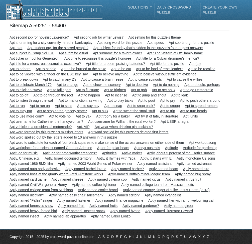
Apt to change (67, 85)
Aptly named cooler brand (98, 190)
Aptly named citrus (146, 179)
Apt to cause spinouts (145, 79)
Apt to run (17, 106)
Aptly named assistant (154, 164)
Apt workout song (202, 143)
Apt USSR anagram (176, 121)
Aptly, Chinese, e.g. (25, 158)
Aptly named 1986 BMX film (31, 164)
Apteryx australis (147, 148)
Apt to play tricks (120, 100)
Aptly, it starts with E (156, 158)
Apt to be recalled (201, 69)
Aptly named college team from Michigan (41, 190)
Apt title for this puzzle (167, 64)
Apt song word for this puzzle (120, 43)
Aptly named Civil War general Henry (38, 185)
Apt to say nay (88, 106)
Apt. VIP (83, 127)
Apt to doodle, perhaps (202, 85)
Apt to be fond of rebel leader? (159, 69)
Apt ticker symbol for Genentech (34, 58)
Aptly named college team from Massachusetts (157, 185)
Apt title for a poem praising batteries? (115, 64)
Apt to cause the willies (184, 79)
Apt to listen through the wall (32, 100)
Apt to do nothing (166, 85)
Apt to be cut (121, 69)
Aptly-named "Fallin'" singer (31, 200)
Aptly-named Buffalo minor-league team (139, 174)
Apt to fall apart (59, 90)
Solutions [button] (138, 7)
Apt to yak (83, 116)
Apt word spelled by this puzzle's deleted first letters (128, 132)
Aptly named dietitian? (27, 195)
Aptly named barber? (127, 169)
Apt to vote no (60, 116)
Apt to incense (116, 95)
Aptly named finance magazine (119, 200)
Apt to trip (167, 111)
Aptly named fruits (103, 206)
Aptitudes (109, 153)
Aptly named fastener (73, 200)
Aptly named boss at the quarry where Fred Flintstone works (56, 174)
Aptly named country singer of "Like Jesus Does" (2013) (166, 190)
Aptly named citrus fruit (183, 179)
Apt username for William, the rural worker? (122, 121)
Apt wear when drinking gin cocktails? (123, 127)
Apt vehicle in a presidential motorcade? (41, 127)
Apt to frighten (115, 90)
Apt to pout (146, 100)
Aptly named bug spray (193, 174)
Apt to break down (24, 79)
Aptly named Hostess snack (83, 211)
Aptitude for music (24, 153)
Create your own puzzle (220, 10)
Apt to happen (89, 95)
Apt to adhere (20, 69)
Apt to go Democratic (196, 90)
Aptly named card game (28, 179)
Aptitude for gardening (200, 148)
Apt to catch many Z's (59, 79)
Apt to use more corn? (27, 116)
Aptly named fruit (71, 206)
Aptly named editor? (124, 195)
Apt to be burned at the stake (83, 69)
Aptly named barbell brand (85, 169)
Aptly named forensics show (31, 206)
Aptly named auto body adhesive (35, 169)
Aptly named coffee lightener (94, 185)
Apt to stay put (21, 111)
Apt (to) (195, 64)
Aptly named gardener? (140, 206)
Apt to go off (19, 95)
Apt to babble (46, 69)
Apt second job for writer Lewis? (98, 37)
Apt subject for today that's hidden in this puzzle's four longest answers (148, 48)
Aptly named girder (179, 206)
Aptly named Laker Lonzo (111, 216)
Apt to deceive (137, 85)
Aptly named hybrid (125, 211)
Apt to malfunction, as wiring (80, 100)
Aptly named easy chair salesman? (76, 195)
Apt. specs (155, 43)
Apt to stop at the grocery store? (62, 111)
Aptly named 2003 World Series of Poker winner (95, 164)
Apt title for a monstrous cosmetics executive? (45, 64)
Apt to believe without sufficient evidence (164, 74)
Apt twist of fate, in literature (156, 116)
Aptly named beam (163, 169)
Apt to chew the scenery (101, 85)
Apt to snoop (170, 106)
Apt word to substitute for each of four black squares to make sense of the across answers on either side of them (97, 143)
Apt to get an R (163, 90)
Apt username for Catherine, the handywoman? (46, 121)
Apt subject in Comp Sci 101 (32, 53)
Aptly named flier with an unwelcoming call (181, 200)
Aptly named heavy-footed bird (33, 211)
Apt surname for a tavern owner (117, 53)
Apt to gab (139, 90)
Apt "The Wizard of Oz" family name (175, 53)
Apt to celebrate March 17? (31, 85)
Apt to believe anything (110, 74)
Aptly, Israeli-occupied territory (68, 158)
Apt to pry (167, 100)
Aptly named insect (24, 216)
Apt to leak (179, 95)
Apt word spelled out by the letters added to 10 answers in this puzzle (63, 137)
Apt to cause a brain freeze (102, 79)
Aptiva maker (131, 153)
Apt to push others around (200, 100)
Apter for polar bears (113, 148)
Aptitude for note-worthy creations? (70, 153)
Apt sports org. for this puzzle (191, 43)
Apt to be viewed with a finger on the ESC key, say (49, 74)
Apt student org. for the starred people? (57, 48)
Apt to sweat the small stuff (134, 111)
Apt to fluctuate (87, 90)
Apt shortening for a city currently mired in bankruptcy (51, 43)
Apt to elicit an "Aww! (26, 90)
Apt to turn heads (193, 111)
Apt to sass (63, 106)
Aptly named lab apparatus (65, 216)
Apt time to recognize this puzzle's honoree (97, 58)
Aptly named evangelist (163, 195)
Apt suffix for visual (73, 53)
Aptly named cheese (67, 179)
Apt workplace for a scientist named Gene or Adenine (51, 148)
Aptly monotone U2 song (196, 158)
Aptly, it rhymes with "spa (115, 158)
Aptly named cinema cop (107, 179)
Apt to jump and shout (149, 95)
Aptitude (171, 148)
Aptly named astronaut (194, 164)
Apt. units (190, 116)
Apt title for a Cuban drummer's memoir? (167, 58)
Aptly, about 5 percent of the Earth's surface (181, 153)
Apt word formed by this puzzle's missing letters (46, 132)
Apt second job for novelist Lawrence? (39, 37)
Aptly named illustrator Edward (169, 211)
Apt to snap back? (141, 106)
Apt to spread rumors (201, 106)
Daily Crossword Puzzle (174, 10)
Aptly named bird (196, 169)
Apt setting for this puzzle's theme (155, 37)
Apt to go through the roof (53, 95)
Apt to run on (40, 106)
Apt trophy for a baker (113, 116)
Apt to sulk (100, 111)
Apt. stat (16, 48)
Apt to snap (113, 106)
